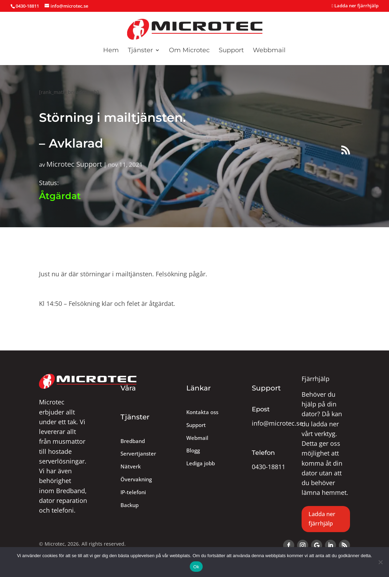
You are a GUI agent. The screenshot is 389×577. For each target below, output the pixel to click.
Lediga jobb (200, 463)
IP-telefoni (133, 492)
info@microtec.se (277, 423)
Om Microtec (189, 51)
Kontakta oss (202, 412)
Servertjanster (138, 453)
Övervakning (136, 479)
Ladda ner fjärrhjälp (355, 6)
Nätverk (130, 466)
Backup (129, 505)
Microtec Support (74, 164)
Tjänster (140, 51)
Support (231, 51)
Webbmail (269, 51)
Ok (196, 566)
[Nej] (380, 562)
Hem (111, 51)
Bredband (132, 441)
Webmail (197, 438)
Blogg (193, 450)
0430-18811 (268, 467)
